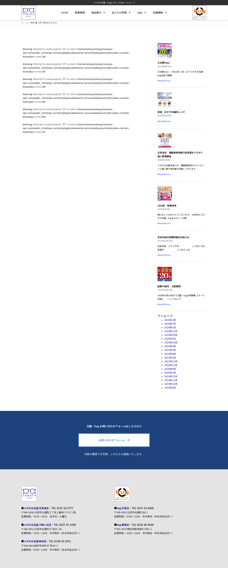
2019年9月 (170, 387)
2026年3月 (170, 320)
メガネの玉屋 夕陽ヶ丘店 (38, 524)
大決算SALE (163, 62)
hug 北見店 (123, 508)
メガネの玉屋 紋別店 (36, 541)
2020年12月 (170, 365)
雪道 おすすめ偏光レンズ (171, 112)
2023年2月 (170, 357)
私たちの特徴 (121, 12)
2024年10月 (170, 342)
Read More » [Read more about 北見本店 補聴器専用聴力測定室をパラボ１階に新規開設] (164, 174)
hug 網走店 (123, 524)
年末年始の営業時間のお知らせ (173, 237)
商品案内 (98, 12)
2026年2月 (170, 323)
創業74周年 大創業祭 (169, 286)
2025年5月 (170, 338)
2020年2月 (170, 372)
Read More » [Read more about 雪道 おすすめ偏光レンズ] (164, 121)
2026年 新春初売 (166, 205)
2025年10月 (170, 335)
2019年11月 (170, 380)
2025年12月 (170, 331)
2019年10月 (170, 383)
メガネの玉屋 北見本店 (37, 508)
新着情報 (80, 12)
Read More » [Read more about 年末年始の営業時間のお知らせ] (164, 255)
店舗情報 (160, 12)
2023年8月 (170, 353)
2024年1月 (170, 350)
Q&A (142, 12)
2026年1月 (170, 327)
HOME (64, 12)
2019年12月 (170, 376)
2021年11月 (170, 361)
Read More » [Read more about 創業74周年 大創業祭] (164, 304)
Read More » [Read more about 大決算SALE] (164, 80)
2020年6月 (170, 368)
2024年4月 (170, 346)
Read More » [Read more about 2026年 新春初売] (164, 223)
